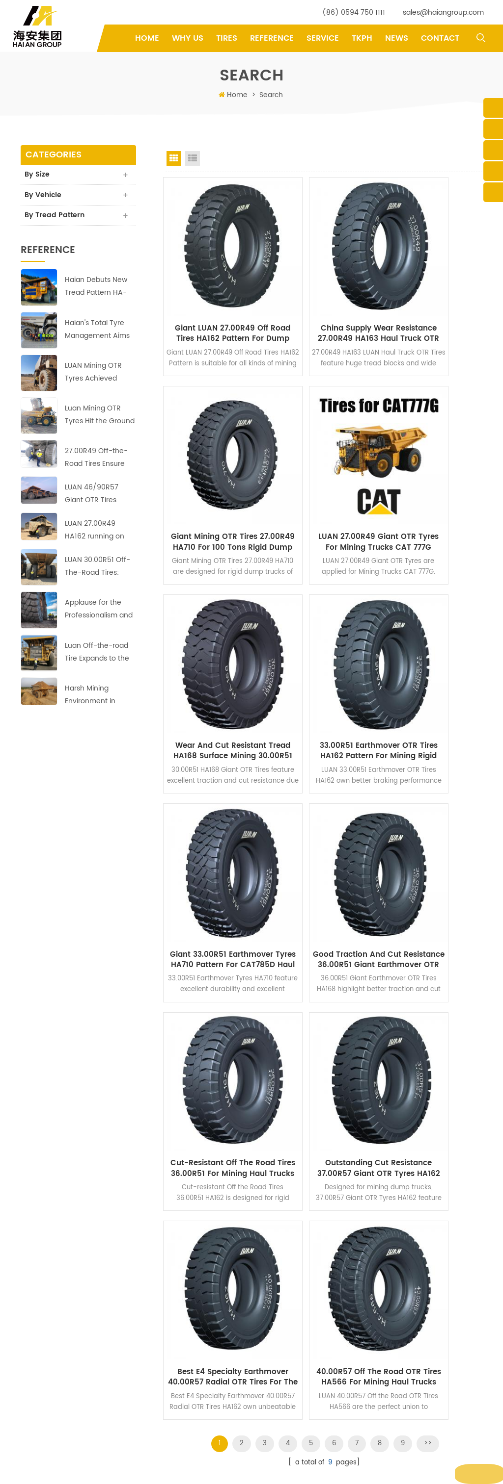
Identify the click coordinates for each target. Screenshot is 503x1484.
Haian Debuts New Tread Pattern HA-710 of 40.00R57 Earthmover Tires (96, 289)
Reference (272, 38)
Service (323, 38)
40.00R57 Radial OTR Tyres (305, 1429)
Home (147, 38)
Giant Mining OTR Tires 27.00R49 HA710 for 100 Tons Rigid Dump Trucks (434, 296)
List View (192, 158)
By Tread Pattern (55, 217)
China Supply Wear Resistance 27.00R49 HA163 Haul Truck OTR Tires (323, 296)
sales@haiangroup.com (443, 12)
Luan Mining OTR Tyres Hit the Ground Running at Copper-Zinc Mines (100, 417)
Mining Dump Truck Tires (302, 1323)
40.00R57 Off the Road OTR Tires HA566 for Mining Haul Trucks (434, 825)
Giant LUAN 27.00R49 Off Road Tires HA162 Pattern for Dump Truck (213, 296)
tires (226, 38)
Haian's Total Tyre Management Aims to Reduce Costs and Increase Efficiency (97, 331)
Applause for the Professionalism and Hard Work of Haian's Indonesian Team (100, 611)
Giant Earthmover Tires (299, 1338)
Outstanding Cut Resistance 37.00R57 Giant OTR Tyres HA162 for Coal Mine (213, 825)
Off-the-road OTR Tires (299, 1307)
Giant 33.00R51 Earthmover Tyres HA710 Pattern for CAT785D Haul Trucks (213, 649)
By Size (38, 174)
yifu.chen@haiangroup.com (72, 1373)
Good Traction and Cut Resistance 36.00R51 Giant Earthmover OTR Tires (323, 649)
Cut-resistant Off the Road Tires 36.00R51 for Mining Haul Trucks (434, 649)
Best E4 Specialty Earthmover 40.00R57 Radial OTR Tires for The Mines (324, 825)
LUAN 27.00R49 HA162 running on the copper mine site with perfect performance (100, 532)
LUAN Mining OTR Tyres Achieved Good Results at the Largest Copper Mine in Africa (100, 374)
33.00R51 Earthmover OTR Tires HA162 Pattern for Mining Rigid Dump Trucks (434, 473)
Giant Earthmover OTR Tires (305, 1353)
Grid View (174, 158)
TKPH (362, 38)
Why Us (187, 38)
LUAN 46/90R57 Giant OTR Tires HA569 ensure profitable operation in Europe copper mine (98, 496)
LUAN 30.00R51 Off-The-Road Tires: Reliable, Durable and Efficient (97, 569)
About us (183, 1323)
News (396, 38)
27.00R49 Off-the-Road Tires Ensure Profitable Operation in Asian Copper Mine (99, 460)
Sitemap (335, 1468)
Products (183, 1307)
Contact (440, 38)
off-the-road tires (291, 1292)
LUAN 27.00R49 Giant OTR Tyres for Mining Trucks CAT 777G (213, 473)
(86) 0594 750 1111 (353, 12)
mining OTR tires (289, 1399)
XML (359, 1468)
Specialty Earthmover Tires (304, 1368)
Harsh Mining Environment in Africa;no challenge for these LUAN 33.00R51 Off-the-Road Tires (98, 697)
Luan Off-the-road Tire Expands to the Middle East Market (97, 654)
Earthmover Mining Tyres (302, 1414)
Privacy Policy (190, 1414)
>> (428, 901)
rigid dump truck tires (297, 1384)
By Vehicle (44, 196)
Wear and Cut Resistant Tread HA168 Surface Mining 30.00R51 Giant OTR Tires (324, 473)
